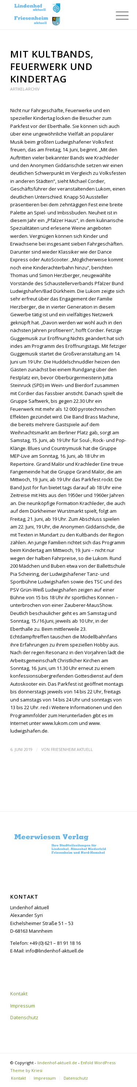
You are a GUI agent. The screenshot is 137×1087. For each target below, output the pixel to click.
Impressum (22, 1005)
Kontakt (18, 993)
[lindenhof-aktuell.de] (56, 14)
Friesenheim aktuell (72, 749)
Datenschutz (24, 1017)
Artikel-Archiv (24, 89)
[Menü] (117, 15)
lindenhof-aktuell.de (57, 1062)
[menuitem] (117, 15)
